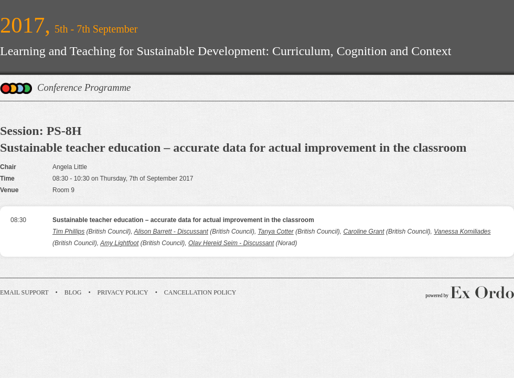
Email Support (24, 292)
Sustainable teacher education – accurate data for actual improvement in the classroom (183, 220)
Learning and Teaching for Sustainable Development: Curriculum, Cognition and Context (225, 51)
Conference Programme (84, 87)
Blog (73, 292)
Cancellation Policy (200, 292)
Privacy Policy (123, 292)
